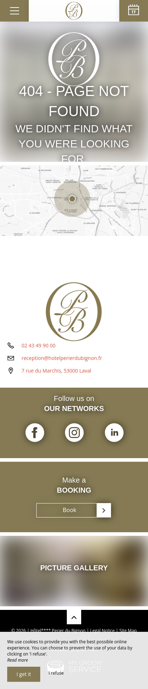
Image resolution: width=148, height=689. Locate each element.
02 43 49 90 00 (39, 345)
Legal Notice (102, 631)
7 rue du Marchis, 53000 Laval (56, 370)
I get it (24, 674)
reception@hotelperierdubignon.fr (62, 358)
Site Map (128, 631)
